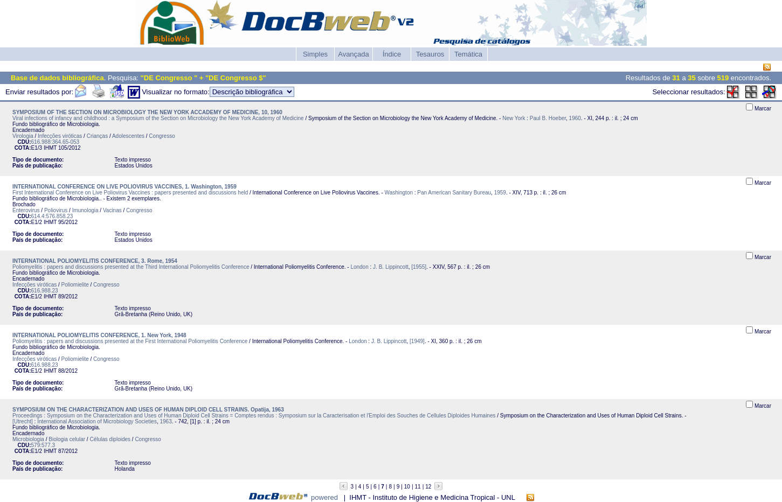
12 (428, 487)
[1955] (418, 267)
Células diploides (109, 439)
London (359, 267)
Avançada (353, 54)
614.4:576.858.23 (52, 216)
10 (407, 487)
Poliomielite (75, 285)
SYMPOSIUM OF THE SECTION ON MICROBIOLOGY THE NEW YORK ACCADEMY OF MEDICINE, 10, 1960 (147, 112)
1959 (500, 193)
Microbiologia (28, 439)
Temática (468, 54)
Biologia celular (67, 439)
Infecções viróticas (60, 136)
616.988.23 (44, 291)
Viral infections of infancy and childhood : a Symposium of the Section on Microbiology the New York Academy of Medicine (158, 118)
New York (513, 118)
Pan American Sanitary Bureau (454, 193)
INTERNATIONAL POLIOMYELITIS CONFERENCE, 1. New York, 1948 (99, 335)
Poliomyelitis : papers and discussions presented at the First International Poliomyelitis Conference (129, 341)
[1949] (417, 341)
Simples (315, 54)
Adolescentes (128, 136)
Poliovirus (55, 210)
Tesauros (430, 54)
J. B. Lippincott (391, 267)
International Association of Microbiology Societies (97, 421)
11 (418, 487)
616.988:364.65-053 (55, 142)
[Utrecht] (22, 421)
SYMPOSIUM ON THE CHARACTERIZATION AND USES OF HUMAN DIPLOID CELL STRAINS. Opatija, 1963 (148, 410)
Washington (399, 193)
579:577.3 (43, 445)
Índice (392, 54)
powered (324, 497)
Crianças (97, 136)
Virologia (22, 136)
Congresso (162, 136)
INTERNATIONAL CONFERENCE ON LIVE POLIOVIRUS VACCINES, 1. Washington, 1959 (124, 187)
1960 (575, 118)
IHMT (50, 148)
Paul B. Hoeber (548, 118)
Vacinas (112, 210)
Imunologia (85, 210)
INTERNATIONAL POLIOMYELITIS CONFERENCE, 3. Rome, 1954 (94, 261)
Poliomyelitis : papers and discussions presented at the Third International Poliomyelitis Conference (131, 267)
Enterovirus (26, 210)
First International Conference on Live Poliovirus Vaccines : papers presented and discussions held (130, 193)
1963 (166, 421)
